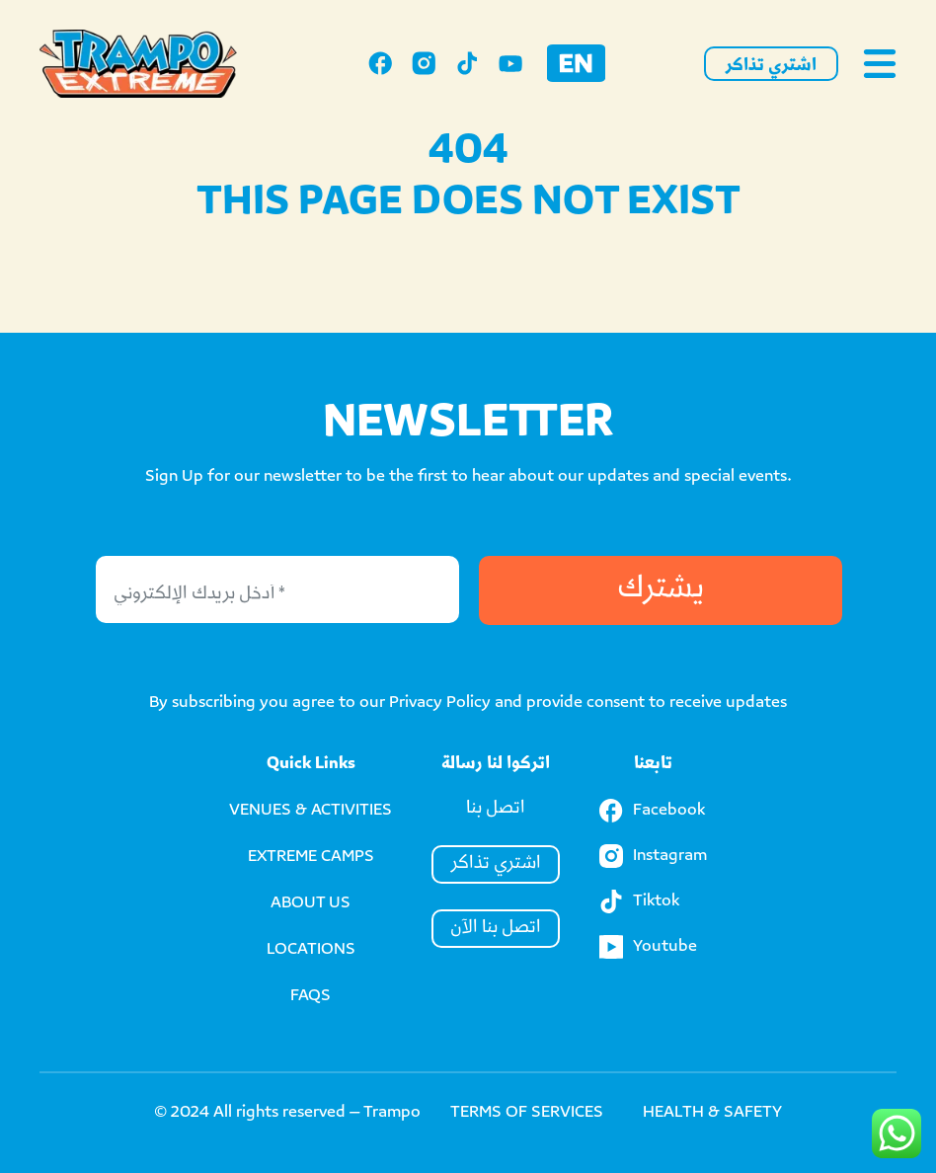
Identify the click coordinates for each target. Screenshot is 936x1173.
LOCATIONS (311, 950)
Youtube (648, 947)
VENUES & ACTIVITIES (310, 811)
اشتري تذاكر (771, 66)
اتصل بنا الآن (495, 928)
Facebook (652, 810)
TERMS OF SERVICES (526, 1113)
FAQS (310, 996)
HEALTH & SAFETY (712, 1113)
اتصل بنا (495, 809)
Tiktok (639, 901)
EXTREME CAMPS (311, 857)
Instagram (653, 856)
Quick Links (311, 764)
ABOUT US (311, 904)
